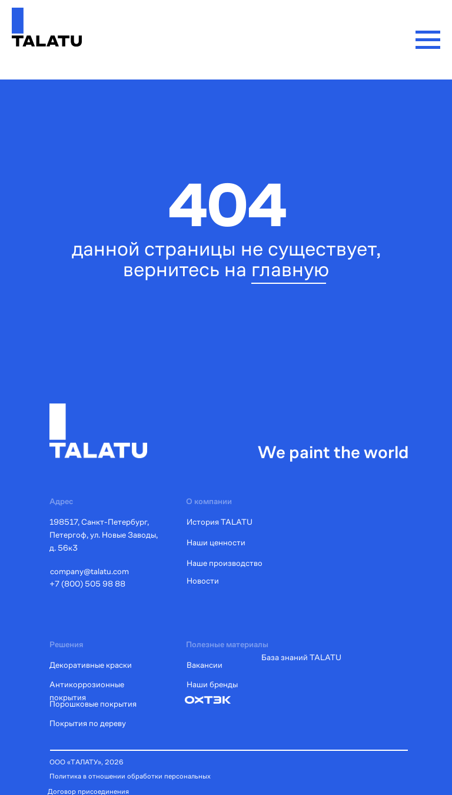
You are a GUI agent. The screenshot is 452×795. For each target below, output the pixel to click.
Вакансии (204, 665)
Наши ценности (216, 542)
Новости (203, 580)
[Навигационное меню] (428, 40)
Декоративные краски (90, 665)
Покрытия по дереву (87, 723)
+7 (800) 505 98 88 (87, 583)
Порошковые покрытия (93, 703)
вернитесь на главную (226, 269)
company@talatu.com (89, 571)
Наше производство (224, 563)
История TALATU (219, 521)
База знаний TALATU (301, 657)
